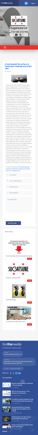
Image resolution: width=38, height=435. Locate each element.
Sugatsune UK (19, 28)
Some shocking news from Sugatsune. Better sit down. (22, 256)
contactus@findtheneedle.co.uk (13, 354)
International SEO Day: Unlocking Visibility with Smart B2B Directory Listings (21, 409)
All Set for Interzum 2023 (13, 278)
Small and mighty (11, 299)
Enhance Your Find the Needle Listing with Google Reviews (22, 425)
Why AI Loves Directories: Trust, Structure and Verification (21, 392)
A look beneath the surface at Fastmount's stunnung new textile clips (18, 168)
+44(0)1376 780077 (15, 368)
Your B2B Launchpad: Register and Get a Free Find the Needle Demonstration (22, 400)
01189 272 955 (19, 32)
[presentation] (17, 217)
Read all (6, 431)
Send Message (13, 223)
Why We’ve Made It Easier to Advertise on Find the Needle (22, 384)
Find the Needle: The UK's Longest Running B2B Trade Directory (21, 417)
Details (29, 258)
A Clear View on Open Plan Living (15, 321)
